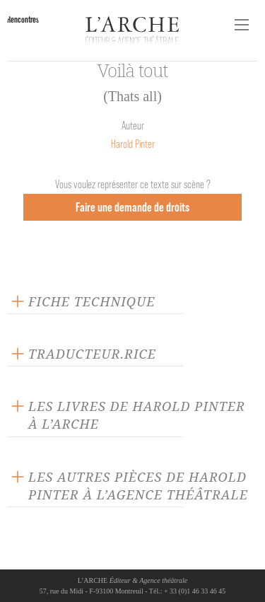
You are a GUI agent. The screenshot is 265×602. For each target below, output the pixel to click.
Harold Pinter (133, 144)
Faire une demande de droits (132, 206)
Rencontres (23, 19)
